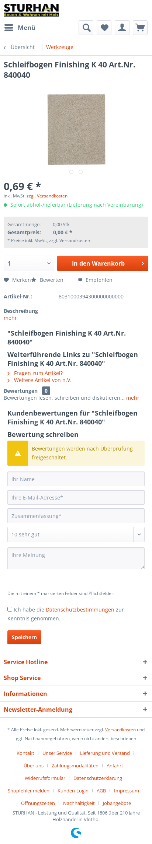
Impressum (126, 790)
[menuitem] (19, 27)
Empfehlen (95, 279)
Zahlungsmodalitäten (75, 765)
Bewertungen (21, 390)
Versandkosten (120, 729)
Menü (19, 27)
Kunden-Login (73, 790)
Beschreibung (21, 310)
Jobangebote (117, 803)
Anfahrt (115, 765)
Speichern (24, 637)
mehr (10, 317)
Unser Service (57, 753)
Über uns (34, 765)
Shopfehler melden (28, 790)
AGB (101, 790)
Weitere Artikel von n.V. (39, 380)
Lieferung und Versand (105, 753)
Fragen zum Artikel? (35, 373)
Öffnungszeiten (38, 803)
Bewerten (48, 279)
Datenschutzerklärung (97, 778)
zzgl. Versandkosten (47, 196)
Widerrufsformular (45, 778)
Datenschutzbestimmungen (80, 609)
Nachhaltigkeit (79, 803)
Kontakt (25, 753)
